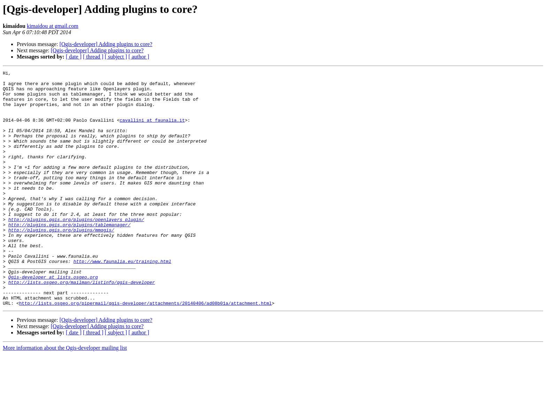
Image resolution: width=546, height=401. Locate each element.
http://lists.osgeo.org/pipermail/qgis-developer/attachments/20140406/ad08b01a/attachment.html (145, 350)
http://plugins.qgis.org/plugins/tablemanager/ (69, 256)
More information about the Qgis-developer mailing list (65, 395)
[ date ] (73, 57)
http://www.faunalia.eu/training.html (122, 300)
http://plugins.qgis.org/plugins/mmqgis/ (61, 262)
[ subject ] (116, 57)
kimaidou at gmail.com (52, 26)
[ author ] (138, 57)
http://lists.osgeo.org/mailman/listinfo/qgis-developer (81, 325)
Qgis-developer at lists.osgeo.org (53, 319)
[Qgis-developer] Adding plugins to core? (106, 44)
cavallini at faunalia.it (152, 130)
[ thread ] (93, 57)
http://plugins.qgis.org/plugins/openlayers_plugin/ (76, 250)
